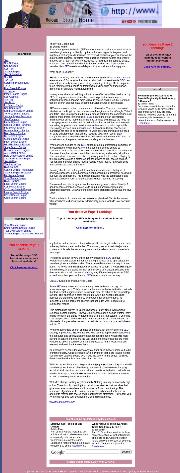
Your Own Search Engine (17, 230)
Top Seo (8, 80)
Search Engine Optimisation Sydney (23, 233)
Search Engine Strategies (17, 172)
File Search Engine (14, 127)
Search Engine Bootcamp (17, 116)
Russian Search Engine (16, 150)
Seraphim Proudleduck (16, 82)
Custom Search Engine (16, 139)
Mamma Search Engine (16, 130)
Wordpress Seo (12, 164)
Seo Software (11, 63)
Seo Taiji (8, 99)
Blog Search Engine (14, 133)
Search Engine (12, 71)
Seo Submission (13, 74)
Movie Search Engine (15, 122)
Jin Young (9, 91)
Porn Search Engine (15, 88)
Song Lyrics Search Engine (18, 110)
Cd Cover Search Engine (17, 189)
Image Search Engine (15, 94)
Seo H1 (8, 77)
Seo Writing (10, 161)
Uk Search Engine (14, 136)
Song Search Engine (15, 147)
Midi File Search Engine (17, 144)
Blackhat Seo (11, 167)
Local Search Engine (15, 183)
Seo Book (9, 102)
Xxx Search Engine (14, 153)
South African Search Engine (19, 228)
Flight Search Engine (15, 141)
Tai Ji (7, 85)
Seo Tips (9, 68)
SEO (67, 66)
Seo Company (11, 119)
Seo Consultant (12, 108)
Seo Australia (11, 96)
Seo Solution (11, 66)
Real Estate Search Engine (18, 155)
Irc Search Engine (13, 105)
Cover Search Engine (15, 195)
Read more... (79, 445)
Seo (6, 60)
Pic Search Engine (14, 175)
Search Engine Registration (18, 169)
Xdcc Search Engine (15, 178)
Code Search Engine (15, 197)
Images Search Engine (16, 192)
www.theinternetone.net (62, 402)
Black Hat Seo (11, 181)
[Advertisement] (153, 195)
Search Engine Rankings (17, 125)
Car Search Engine (14, 186)
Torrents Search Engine (16, 113)
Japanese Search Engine (17, 158)
